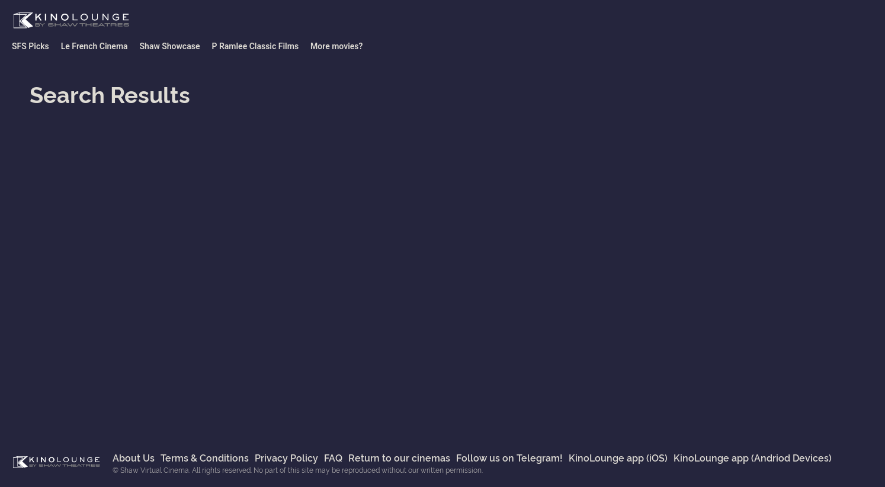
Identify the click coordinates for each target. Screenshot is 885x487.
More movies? (336, 46)
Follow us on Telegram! (509, 457)
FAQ (333, 457)
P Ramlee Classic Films (255, 46)
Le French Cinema (94, 46)
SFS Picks (30, 46)
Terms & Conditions (205, 457)
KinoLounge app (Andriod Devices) (753, 457)
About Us (134, 457)
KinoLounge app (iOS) (618, 457)
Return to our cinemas (399, 457)
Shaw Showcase (170, 46)
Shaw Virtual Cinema (71, 21)
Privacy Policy (286, 457)
